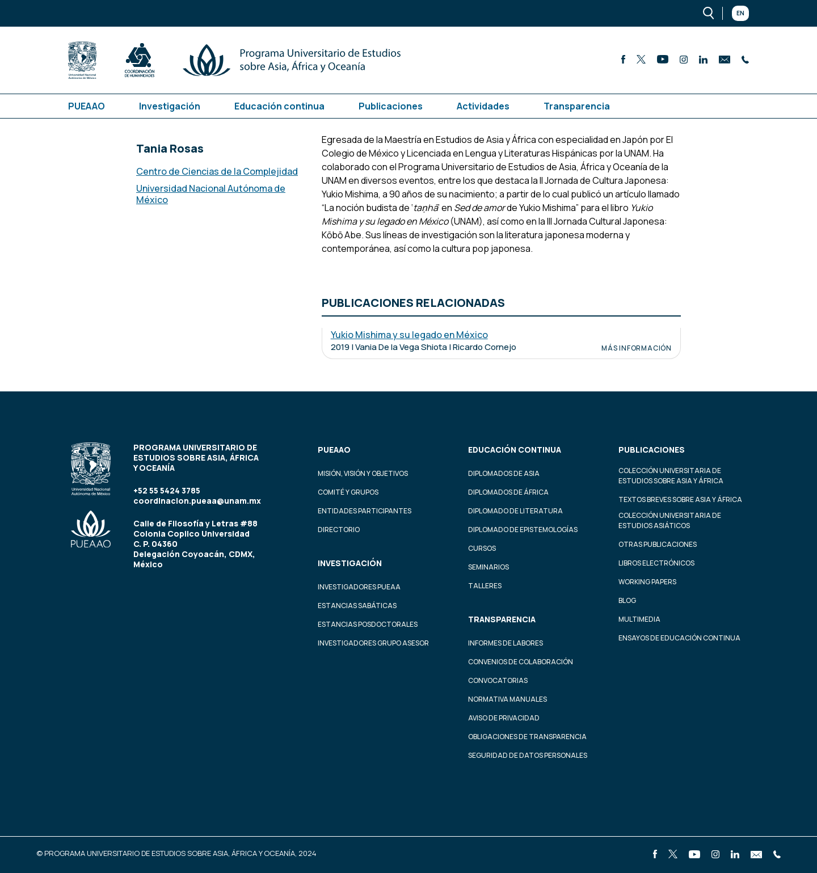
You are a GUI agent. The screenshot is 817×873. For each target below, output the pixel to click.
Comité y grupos (348, 492)
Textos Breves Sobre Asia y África (680, 499)
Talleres (485, 586)
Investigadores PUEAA (359, 587)
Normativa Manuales (507, 699)
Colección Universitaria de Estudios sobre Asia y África (670, 476)
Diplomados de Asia (504, 473)
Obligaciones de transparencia (527, 736)
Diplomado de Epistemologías (523, 529)
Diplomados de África (508, 492)
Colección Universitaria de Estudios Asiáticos (669, 520)
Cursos (482, 548)
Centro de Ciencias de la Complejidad (217, 171)
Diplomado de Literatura (515, 511)
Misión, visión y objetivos (363, 473)
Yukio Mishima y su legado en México (409, 334)
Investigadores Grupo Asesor (373, 643)
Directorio (339, 529)
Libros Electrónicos (656, 563)
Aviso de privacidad (504, 718)
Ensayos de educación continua (679, 638)
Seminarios (488, 567)
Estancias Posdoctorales (368, 624)
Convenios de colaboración (520, 662)
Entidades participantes (364, 511)
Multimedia (639, 619)
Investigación (169, 106)
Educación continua (279, 106)
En (740, 13)
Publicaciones (391, 106)
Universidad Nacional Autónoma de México (210, 194)
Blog (627, 600)
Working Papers (647, 582)
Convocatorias (498, 680)
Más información (636, 348)
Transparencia (577, 106)
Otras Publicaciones (657, 544)
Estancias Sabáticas (357, 605)
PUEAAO (86, 106)
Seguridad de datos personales (527, 755)
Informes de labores (505, 643)
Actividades (483, 106)
